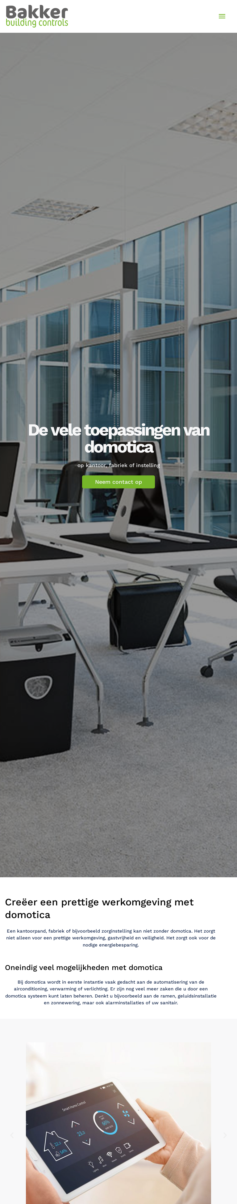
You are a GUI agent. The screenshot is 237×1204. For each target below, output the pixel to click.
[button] (12, 1135)
